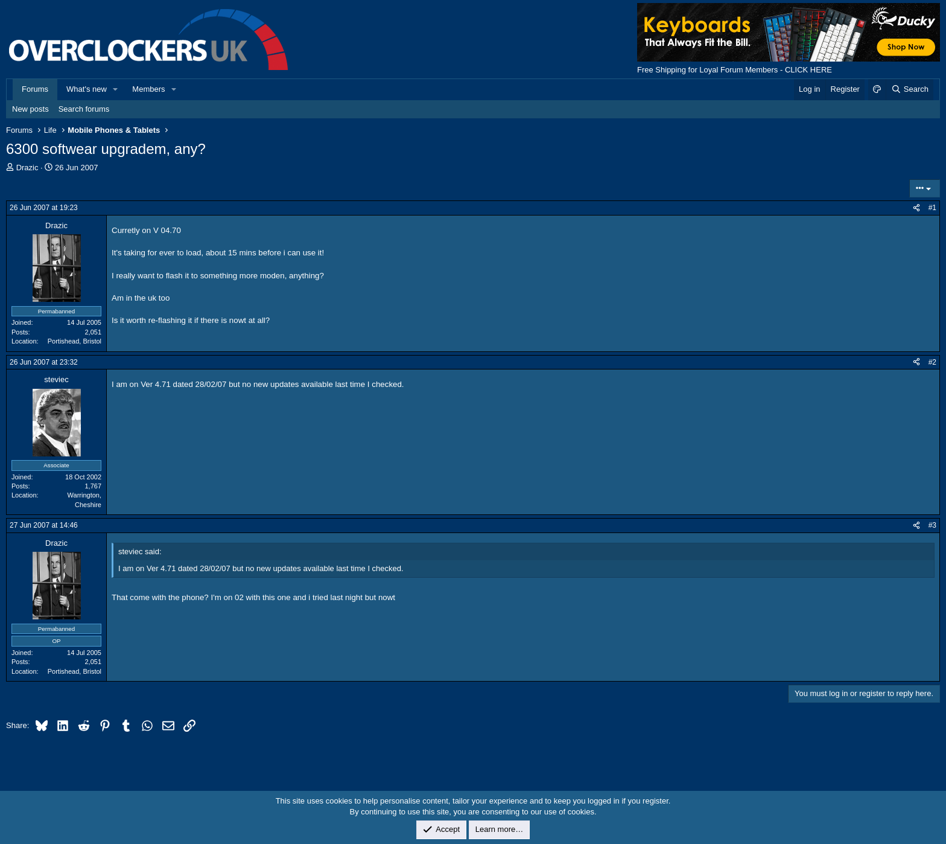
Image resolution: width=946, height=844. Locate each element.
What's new (86, 89)
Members (148, 89)
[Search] (909, 89)
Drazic (27, 167)
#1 (932, 207)
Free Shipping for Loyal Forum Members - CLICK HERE (734, 69)
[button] (116, 89)
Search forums (84, 108)
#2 (932, 362)
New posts (30, 108)
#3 (932, 525)
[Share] (916, 208)
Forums (35, 89)
